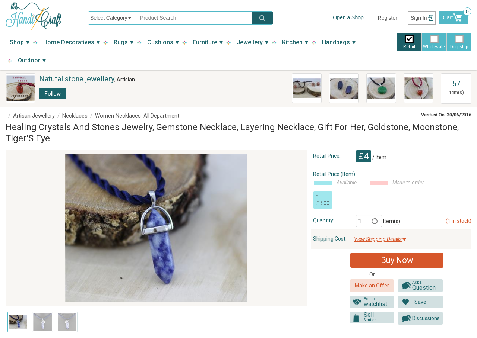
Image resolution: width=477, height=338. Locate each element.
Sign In (419, 18)
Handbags (336, 42)
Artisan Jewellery (34, 115)
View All (456, 77)
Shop (17, 42)
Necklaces (75, 115)
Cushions (160, 42)
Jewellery (250, 42)
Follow (53, 93)
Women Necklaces (118, 115)
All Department (161, 116)
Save (420, 302)
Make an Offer (372, 286)
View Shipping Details (378, 239)
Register (387, 18)
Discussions (426, 318)
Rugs (121, 42)
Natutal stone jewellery (76, 78)
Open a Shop (348, 17)
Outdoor (29, 60)
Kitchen (292, 42)
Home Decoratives (68, 42)
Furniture (205, 42)
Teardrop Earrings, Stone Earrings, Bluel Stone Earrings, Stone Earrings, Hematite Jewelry (342, 88)
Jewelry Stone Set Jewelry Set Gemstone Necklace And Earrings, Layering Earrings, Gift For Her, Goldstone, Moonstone (306, 88)
